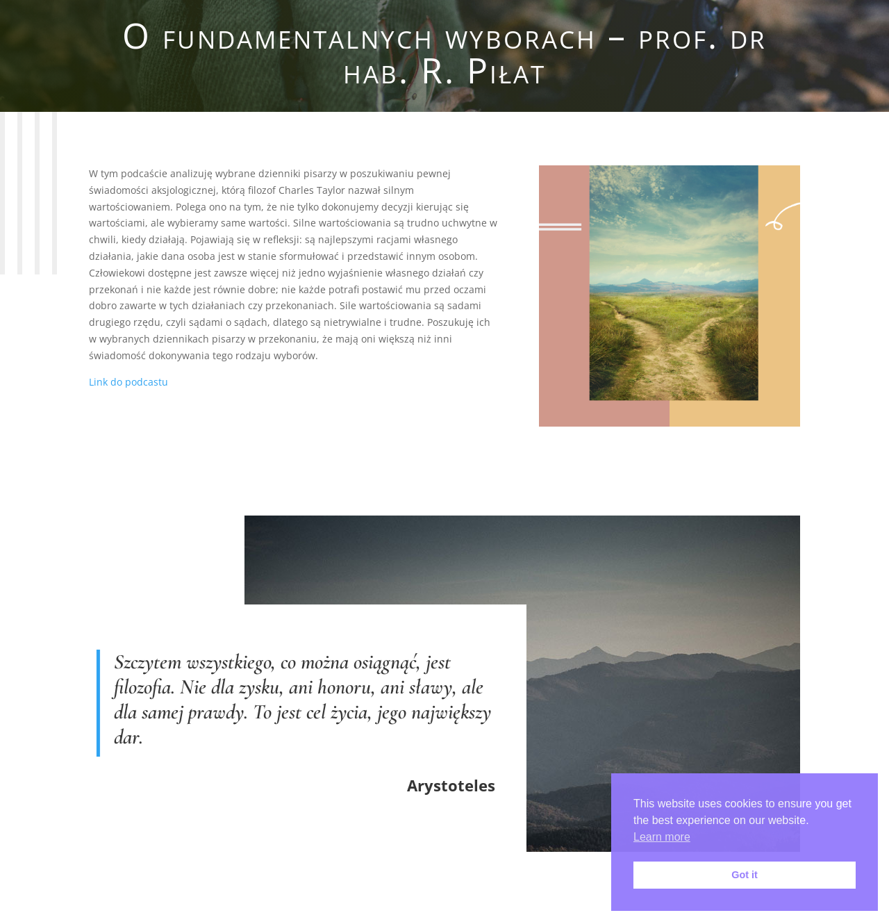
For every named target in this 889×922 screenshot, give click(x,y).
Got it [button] (744, 874)
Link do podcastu (128, 381)
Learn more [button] (661, 837)
